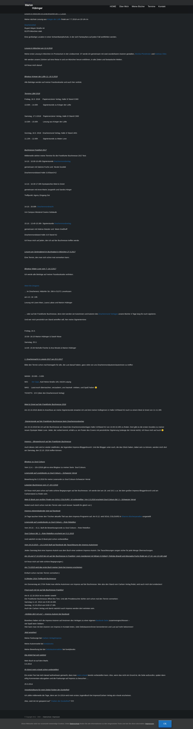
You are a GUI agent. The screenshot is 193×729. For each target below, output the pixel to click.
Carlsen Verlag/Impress (51, 638)
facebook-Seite (101, 620)
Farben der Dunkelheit (60, 701)
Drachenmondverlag (61, 161)
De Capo (35, 382)
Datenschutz (46, 717)
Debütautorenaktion (54, 649)
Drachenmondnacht (45, 207)
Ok (165, 723)
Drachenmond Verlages (107, 314)
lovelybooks (48, 644)
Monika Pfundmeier (142, 54)
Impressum (55, 717)
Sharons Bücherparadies (131, 516)
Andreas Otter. (160, 54)
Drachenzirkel (29, 25)
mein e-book (82, 675)
